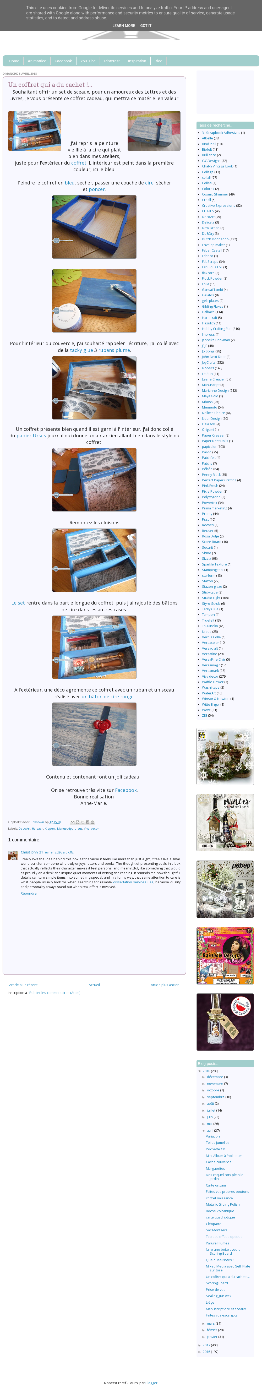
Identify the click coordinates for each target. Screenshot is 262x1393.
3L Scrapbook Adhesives (221, 132)
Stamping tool (212, 570)
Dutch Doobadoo (215, 239)
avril (210, 1130)
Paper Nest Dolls (215, 441)
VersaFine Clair (213, 659)
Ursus (78, 828)
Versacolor (210, 642)
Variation (213, 1136)
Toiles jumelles (218, 1142)
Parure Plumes (217, 1243)
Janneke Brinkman (216, 340)
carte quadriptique (220, 1217)
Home (14, 61)
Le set (18, 603)
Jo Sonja (208, 351)
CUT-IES (208, 211)
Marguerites (215, 1168)
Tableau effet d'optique (224, 1236)
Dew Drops (211, 228)
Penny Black (211, 474)
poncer (97, 189)
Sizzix (206, 558)
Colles (207, 183)
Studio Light (211, 598)
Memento (209, 407)
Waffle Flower (212, 682)
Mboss (207, 402)
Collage (208, 172)
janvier (212, 1337)
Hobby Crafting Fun (217, 329)
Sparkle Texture (214, 564)
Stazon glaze (212, 586)
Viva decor (91, 828)
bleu (70, 182)
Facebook (63, 61)
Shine (206, 553)
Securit (207, 547)
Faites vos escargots (222, 1315)
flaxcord (208, 273)
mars (211, 1323)
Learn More (123, 26)
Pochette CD (215, 1149)
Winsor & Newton (216, 698)
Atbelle (207, 138)
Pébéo (207, 469)
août (211, 1103)
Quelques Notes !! (220, 1260)
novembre (215, 1083)
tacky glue (81, 350)
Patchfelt (209, 457)
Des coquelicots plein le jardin (224, 1177)
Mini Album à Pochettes (224, 1155)
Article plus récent (23, 985)
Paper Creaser (213, 435)
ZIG (204, 715)
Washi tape (211, 687)
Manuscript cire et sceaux (226, 1309)
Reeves (208, 525)
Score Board (211, 542)
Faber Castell (212, 250)
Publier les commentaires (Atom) (54, 993)
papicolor (209, 446)
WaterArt (209, 693)
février (212, 1330)
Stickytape (210, 592)
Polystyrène (211, 497)
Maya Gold (210, 396)
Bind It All (209, 144)
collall (206, 177)
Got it (145, 26)
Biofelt (207, 149)
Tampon (208, 614)
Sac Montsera (216, 1230)
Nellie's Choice (213, 413)
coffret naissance (219, 1198)
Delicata (208, 222)
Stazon (207, 581)
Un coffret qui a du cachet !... (228, 1277)
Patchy (207, 463)
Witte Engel (211, 704)
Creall (206, 200)
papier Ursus (31, 435)
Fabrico (207, 256)
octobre (213, 1090)
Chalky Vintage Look (217, 166)
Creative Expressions (218, 205)
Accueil (94, 985)
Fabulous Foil (212, 267)
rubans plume (113, 350)
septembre (216, 1097)
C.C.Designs (211, 161)
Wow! (206, 710)
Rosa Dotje (210, 536)
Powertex (209, 502)
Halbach (37, 828)
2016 (207, 1352)
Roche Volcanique (220, 1211)
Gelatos (208, 295)
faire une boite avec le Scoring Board (223, 1251)
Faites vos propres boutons (227, 1191)
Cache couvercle (219, 1162)
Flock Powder (212, 278)
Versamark (210, 670)
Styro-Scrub (211, 603)
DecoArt (24, 828)
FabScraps (210, 261)
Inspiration (137, 61)
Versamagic (211, 665)
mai (210, 1124)
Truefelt (208, 620)
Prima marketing (214, 508)
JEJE (204, 346)
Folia (205, 284)
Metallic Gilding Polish (223, 1204)
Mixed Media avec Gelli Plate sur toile (228, 1268)
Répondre (29, 893)
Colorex (208, 189)
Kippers (50, 828)
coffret (78, 163)
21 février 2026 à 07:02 (56, 852)
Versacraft (210, 648)
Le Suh (207, 374)
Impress (208, 334)
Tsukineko (210, 626)
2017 (207, 1345)
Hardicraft (209, 317)
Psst (205, 519)
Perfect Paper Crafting (219, 480)
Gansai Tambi (212, 289)
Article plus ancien (165, 985)
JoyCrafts (209, 362)
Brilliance (209, 155)
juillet (211, 1110)
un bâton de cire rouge (108, 696)
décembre (215, 1077)
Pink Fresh (210, 485)
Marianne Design (215, 390)
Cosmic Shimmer (215, 194)
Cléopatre (213, 1224)
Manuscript (65, 828)
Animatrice (37, 61)
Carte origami (216, 1185)
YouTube (88, 61)
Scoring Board (217, 1283)
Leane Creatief (213, 379)
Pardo (206, 452)
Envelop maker (213, 245)
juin (210, 1117)
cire (149, 182)
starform (208, 575)
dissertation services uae (133, 882)
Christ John (29, 852)
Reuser (208, 531)
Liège (210, 1302)
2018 (207, 1071)
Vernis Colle (211, 637)
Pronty (207, 514)
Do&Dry (208, 233)
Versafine (209, 654)
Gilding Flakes (212, 306)
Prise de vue (216, 1289)
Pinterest (111, 61)
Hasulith (208, 323)
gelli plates (210, 300)
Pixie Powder (212, 491)
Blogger (151, 1383)
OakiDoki (209, 424)
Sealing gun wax (218, 1296)
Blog (158, 61)
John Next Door (214, 357)
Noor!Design (212, 418)
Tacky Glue (210, 609)
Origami (208, 429)
